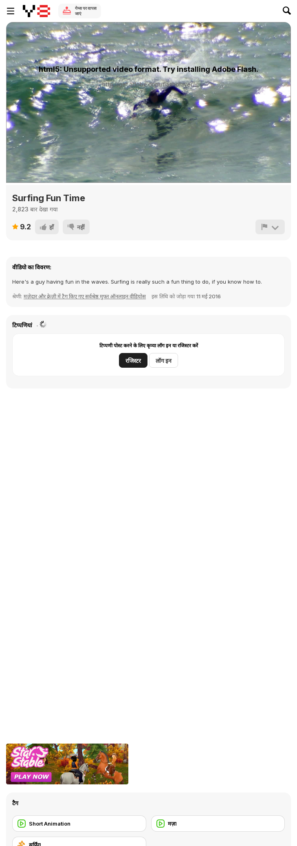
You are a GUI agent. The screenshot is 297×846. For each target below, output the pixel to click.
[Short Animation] (79, 823)
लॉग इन (164, 360)
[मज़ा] (218, 823)
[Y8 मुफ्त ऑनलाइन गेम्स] (36, 11)
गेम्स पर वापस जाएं (86, 11)
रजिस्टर (133, 360)
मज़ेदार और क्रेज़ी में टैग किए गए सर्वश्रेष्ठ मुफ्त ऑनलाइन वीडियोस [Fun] (85, 296)
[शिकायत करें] (270, 227)
